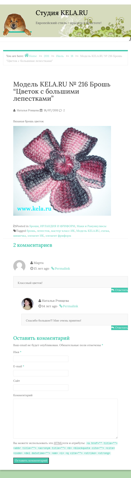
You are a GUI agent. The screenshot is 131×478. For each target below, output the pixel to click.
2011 (46, 56)
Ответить (121, 290)
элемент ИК (35, 235)
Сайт (16, 381)
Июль (60, 56)
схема (105, 231)
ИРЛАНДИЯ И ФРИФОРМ (57, 226)
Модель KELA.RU (87, 231)
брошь (31, 231)
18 (72, 56)
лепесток (43, 231)
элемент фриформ (58, 235)
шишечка (19, 235)
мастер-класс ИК (63, 231)
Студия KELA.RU (62, 13)
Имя (17, 352)
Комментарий (23, 395)
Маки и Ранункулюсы (91, 226)
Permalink (62, 268)
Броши (34, 226)
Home (33, 56)
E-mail (18, 366)
